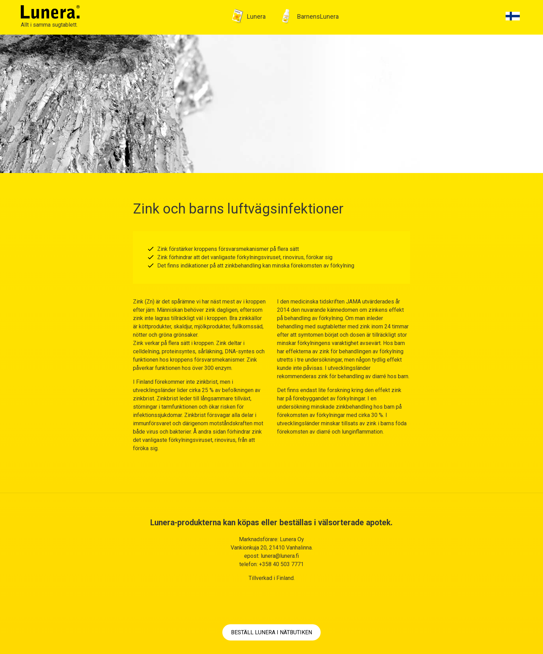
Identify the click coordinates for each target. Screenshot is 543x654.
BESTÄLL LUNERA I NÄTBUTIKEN (271, 632)
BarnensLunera (318, 16)
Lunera (256, 16)
